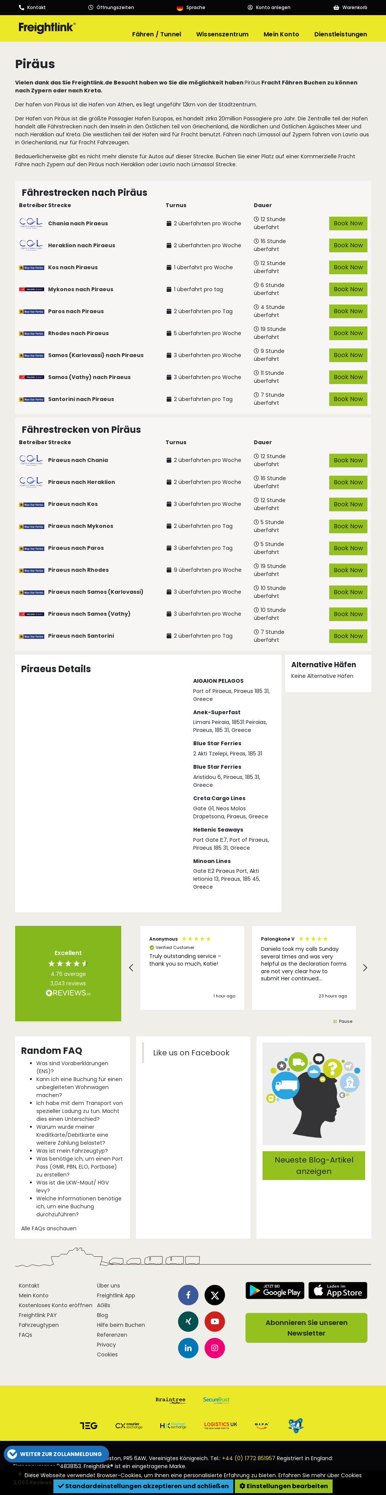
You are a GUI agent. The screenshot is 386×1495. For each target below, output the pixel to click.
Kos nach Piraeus (73, 267)
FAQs (25, 1335)
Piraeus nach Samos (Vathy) (89, 614)
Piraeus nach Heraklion (81, 482)
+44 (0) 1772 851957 (248, 1458)
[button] (131, 968)
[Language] (191, 7)
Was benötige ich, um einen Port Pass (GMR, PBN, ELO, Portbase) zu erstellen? (79, 1166)
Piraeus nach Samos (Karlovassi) (96, 592)
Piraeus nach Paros (76, 548)
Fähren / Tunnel (156, 34)
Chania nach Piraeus (78, 223)
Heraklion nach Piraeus (81, 245)
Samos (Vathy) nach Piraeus (89, 377)
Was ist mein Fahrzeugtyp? (72, 1151)
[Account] (269, 7)
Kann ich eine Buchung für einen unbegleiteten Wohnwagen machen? (79, 1087)
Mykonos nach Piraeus (80, 289)
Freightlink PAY (38, 1315)
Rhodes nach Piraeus (78, 333)
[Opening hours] (111, 7)
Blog (102, 1315)
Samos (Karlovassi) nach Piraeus (96, 355)
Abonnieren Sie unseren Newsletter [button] (306, 1328)
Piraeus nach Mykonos (80, 526)
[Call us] (32, 7)
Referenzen (112, 1335)
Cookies (107, 1354)
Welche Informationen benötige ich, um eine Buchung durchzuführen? (79, 1206)
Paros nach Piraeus (76, 311)
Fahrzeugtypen (39, 1325)
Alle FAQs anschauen (49, 1228)
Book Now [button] (348, 223)
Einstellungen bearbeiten (283, 1486)
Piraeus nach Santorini (81, 636)
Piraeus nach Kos (73, 504)
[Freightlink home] (47, 28)
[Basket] (350, 7)
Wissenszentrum (222, 34)
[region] (248, 967)
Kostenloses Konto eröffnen (55, 1305)
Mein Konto (281, 34)
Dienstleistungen (340, 34)
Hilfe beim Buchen (121, 1325)
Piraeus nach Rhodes (78, 570)
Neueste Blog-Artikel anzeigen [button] (313, 1166)
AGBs (103, 1305)
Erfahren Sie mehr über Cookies (320, 1475)
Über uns (108, 1285)
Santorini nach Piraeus (81, 399)
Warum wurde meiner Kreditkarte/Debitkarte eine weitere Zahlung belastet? (72, 1135)
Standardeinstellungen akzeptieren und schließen (143, 1486)
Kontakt (29, 1285)
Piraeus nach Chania (78, 460)
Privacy (106, 1344)
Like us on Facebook (191, 1052)
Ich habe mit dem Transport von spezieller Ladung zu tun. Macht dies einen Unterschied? (79, 1111)
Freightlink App (116, 1295)
